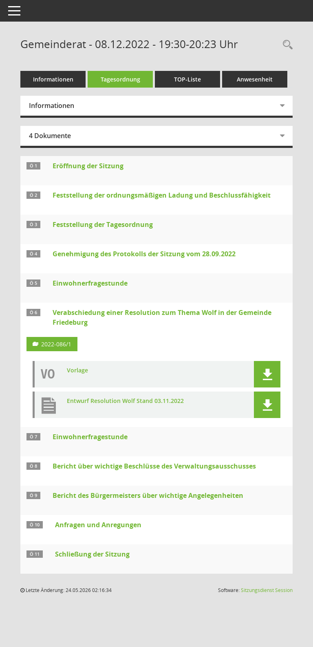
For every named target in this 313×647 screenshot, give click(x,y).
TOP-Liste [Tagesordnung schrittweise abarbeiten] (187, 79)
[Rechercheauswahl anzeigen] (286, 45)
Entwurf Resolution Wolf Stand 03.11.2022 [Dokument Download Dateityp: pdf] (125, 401)
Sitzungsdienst (267, 590)
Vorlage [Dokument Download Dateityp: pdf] (77, 370)
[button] (267, 374)
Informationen (53, 79)
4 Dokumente (50, 135)
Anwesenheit (255, 79)
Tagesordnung (120, 79)
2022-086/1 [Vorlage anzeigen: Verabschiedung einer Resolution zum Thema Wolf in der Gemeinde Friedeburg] (56, 344)
